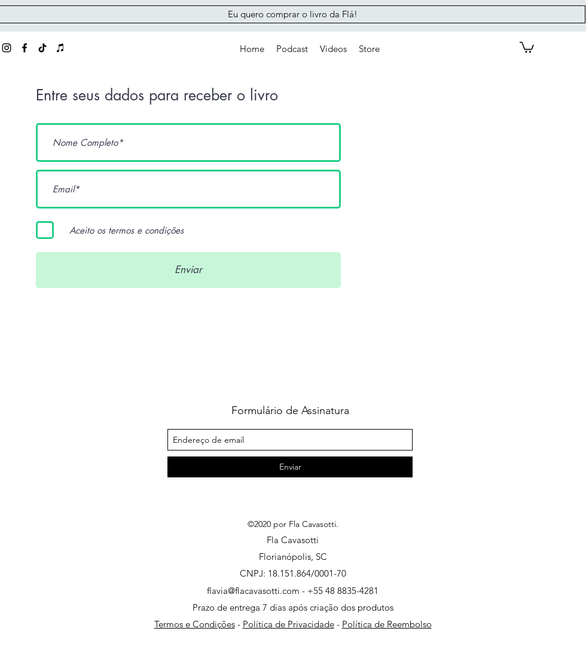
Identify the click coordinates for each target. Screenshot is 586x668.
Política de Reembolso (387, 624)
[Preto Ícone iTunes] (60, 48)
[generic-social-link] (42, 48)
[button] (369, 49)
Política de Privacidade (288, 624)
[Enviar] (188, 270)
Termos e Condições (194, 624)
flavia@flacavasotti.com (253, 590)
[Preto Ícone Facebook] (24, 48)
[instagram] (7, 48)
